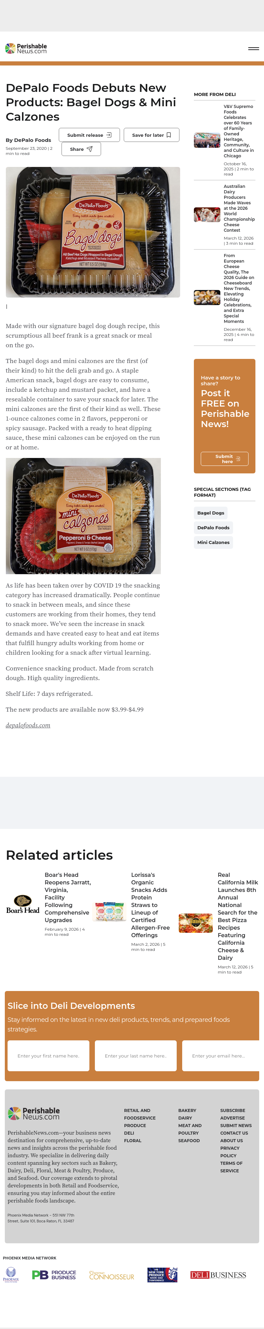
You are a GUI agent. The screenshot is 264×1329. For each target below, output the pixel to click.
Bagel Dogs (210, 513)
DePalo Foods (32, 140)
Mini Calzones (213, 542)
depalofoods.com (28, 725)
